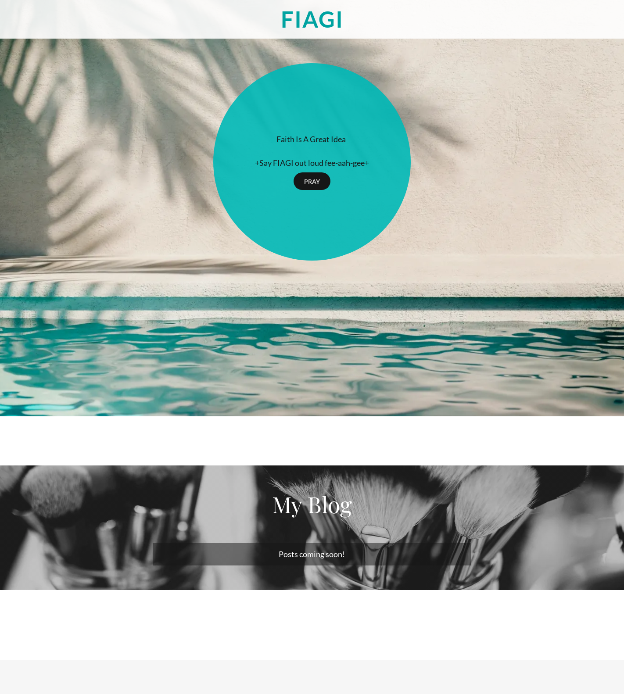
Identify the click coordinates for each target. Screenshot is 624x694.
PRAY (312, 181)
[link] (312, 24)
